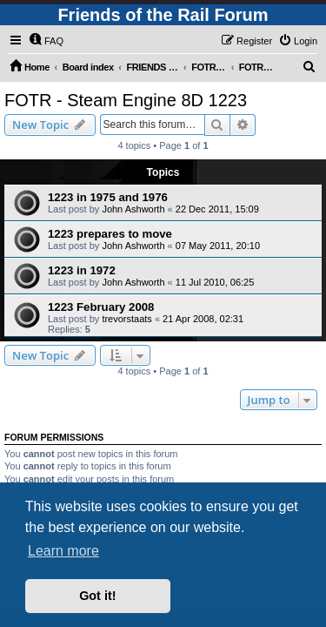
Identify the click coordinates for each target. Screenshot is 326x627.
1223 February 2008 (101, 307)
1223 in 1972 (82, 270)
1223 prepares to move (110, 233)
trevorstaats (126, 319)
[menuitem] (46, 40)
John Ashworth (133, 209)
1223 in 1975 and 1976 (108, 197)
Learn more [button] (63, 550)
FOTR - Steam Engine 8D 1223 (125, 100)
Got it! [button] (97, 596)
